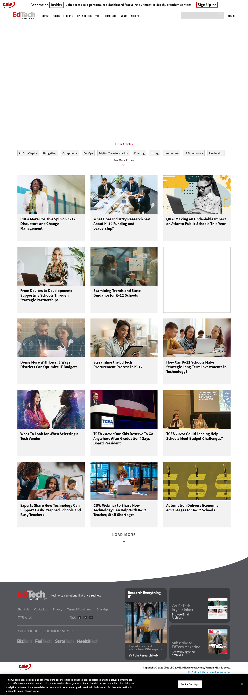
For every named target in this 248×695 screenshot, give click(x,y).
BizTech (24, 660)
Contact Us (41, 629)
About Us (23, 629)
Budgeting (49, 171)
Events (123, 16)
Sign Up (204, 4)
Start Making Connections (36, 97)
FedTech (43, 660)
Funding (139, 171)
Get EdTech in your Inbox (182, 627)
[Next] (235, 58)
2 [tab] (126, 116)
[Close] (242, 684)
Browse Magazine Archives (183, 672)
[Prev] (13, 58)
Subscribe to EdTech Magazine (186, 664)
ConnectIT (110, 16)
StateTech (64, 660)
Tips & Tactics (84, 16)
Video (98, 16)
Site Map (102, 629)
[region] (124, 684)
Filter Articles (124, 161)
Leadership (216, 171)
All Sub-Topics (28, 171)
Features (68, 16)
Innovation (171, 171)
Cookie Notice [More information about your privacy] (32, 691)
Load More (124, 557)
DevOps (88, 171)
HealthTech (87, 660)
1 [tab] (120, 116)
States (56, 16)
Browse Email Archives (180, 635)
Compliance (70, 171)
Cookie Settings (189, 684)
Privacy (57, 629)
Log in (231, 16)
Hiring (155, 171)
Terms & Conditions (79, 629)
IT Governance (194, 171)
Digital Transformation (113, 171)
